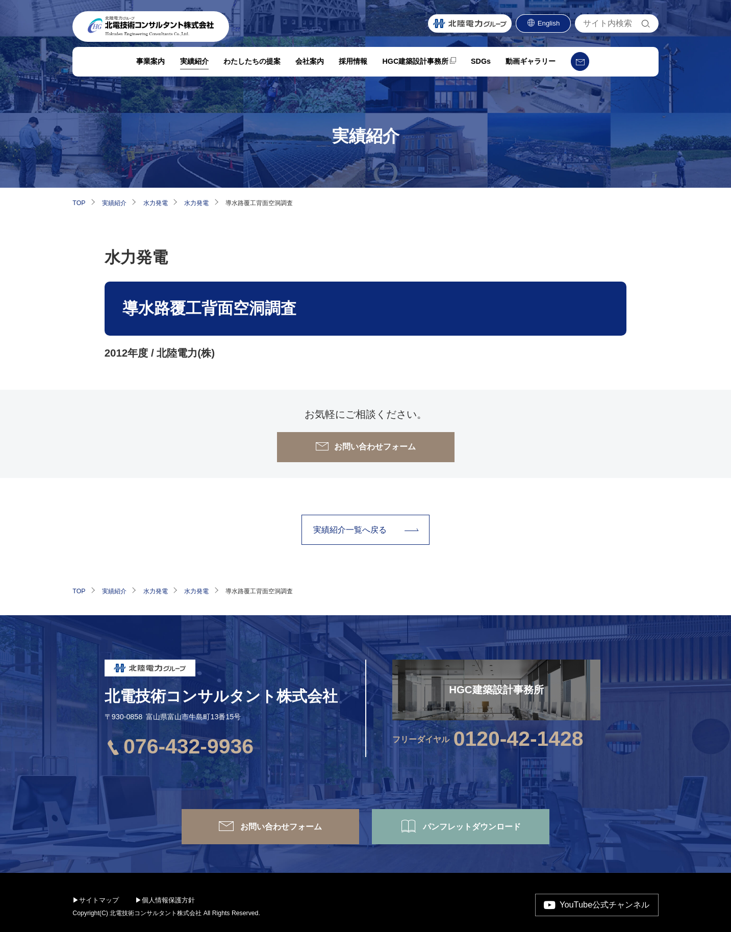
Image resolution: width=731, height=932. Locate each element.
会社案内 (309, 66)
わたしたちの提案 (251, 66)
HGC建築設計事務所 (415, 66)
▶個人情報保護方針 (165, 900)
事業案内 (150, 66)
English (549, 28)
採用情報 (353, 66)
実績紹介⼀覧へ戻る (350, 529)
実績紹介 (193, 66)
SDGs (481, 66)
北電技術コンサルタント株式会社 (221, 696)
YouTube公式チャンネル (604, 904)
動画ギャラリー (531, 66)
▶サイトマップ (95, 900)
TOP (78, 203)
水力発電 (155, 203)
